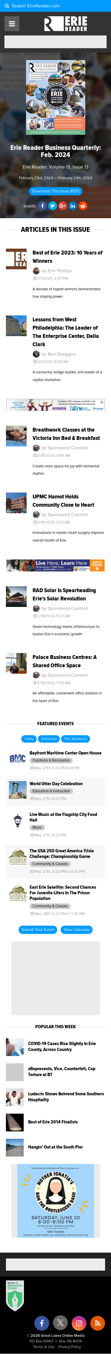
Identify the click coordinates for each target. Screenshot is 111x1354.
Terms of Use (43, 1347)
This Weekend (75, 739)
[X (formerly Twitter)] (60, 1325)
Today (29, 739)
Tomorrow (49, 739)
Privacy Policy (69, 1347)
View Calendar (77, 930)
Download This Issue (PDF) (55, 191)
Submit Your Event (38, 930)
